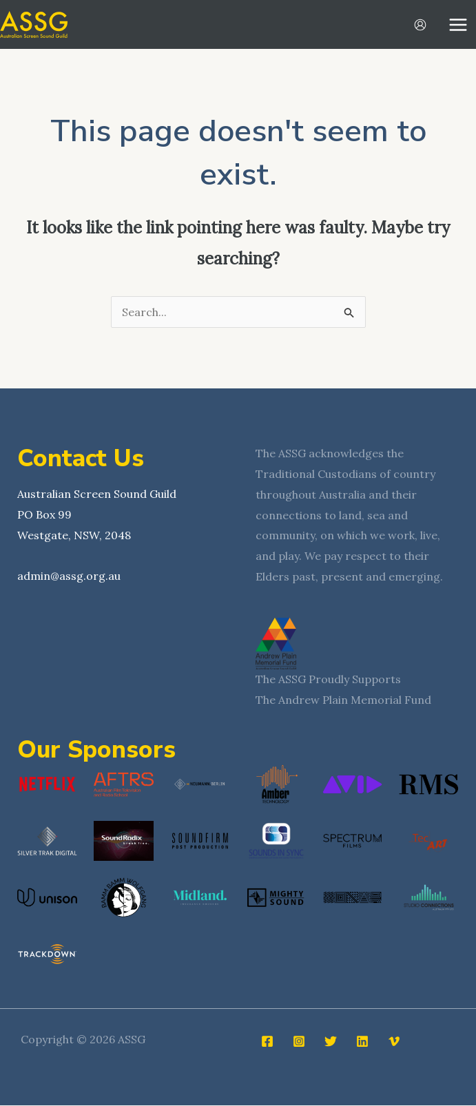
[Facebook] (267, 1042)
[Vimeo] (394, 1042)
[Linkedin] (362, 1042)
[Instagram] (299, 1042)
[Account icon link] (420, 25)
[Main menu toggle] (458, 25)
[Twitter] (330, 1042)
